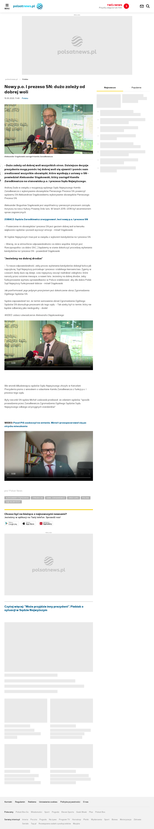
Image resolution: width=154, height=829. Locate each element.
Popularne (136, 87)
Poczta (33, 819)
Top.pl (33, 824)
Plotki (86, 819)
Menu (7, 8)
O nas (85, 802)
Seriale (25, 824)
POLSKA (85, 498)
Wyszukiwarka (148, 6)
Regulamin (20, 802)
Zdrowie (137, 819)
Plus (91, 812)
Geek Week (81, 812)
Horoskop (76, 819)
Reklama (32, 802)
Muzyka (76, 824)
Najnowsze (110, 87)
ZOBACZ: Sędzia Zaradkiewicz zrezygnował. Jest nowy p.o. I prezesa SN (46, 219)
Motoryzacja (125, 819)
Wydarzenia (96, 819)
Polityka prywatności (70, 802)
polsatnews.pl (11, 79)
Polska (25, 79)
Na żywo (53, 819)
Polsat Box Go (22, 812)
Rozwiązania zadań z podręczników (55, 824)
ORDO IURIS (74, 498)
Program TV (64, 819)
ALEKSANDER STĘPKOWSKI (17, 498)
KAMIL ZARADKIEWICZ (55, 498)
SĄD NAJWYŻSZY (13, 502)
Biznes (115, 819)
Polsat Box (100, 812)
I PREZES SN (37, 498)
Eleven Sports (67, 812)
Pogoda (55, 812)
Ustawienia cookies (48, 802)
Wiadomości (36, 812)
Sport (47, 812)
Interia (25, 819)
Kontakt (8, 802)
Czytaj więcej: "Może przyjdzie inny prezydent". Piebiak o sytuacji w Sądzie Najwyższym (43, 608)
